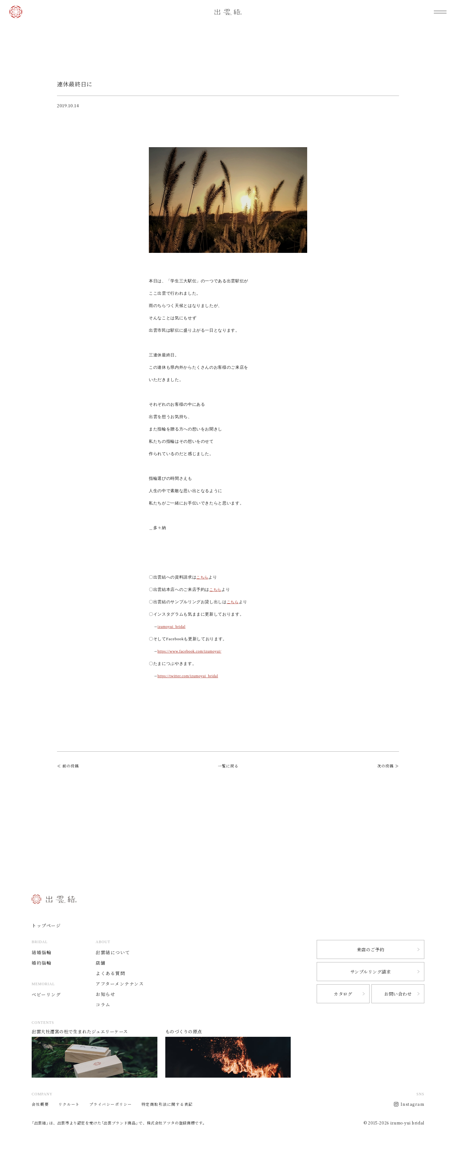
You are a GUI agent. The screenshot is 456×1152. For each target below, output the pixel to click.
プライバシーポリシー (110, 1104)
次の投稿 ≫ (388, 766)
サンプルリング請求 (370, 971)
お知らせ (108, 994)
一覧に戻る (228, 766)
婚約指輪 (42, 962)
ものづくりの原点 (228, 1054)
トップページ (47, 925)
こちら (202, 577)
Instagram (413, 1104)
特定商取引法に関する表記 (167, 1104)
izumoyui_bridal (172, 626)
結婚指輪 (42, 952)
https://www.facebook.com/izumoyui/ (191, 651)
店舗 (103, 962)
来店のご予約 (370, 949)
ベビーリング (47, 994)
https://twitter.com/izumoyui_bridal (190, 675)
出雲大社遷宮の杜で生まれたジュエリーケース (94, 1054)
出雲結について (116, 952)
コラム (105, 1004)
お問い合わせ (398, 994)
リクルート (69, 1104)
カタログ (343, 994)
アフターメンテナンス (123, 983)
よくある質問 (113, 973)
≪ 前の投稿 (68, 766)
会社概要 (40, 1104)
